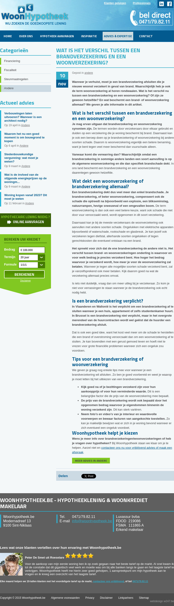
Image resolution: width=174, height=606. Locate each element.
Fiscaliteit (10, 70)
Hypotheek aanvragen (57, 36)
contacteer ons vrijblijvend (108, 581)
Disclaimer (25, 280)
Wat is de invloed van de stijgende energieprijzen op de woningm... (25, 178)
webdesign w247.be (162, 601)
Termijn (9, 257)
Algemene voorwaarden (65, 597)
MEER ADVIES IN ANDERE (91, 460)
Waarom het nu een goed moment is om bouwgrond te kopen (24, 137)
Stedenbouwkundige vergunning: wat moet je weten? (21, 158)
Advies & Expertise (118, 36)
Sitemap (144, 597)
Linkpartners (125, 597)
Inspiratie (89, 36)
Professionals (142, 3)
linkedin (161, 4)
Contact (146, 36)
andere (89, 72)
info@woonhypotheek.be (92, 521)
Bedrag (9, 249)
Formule (10, 264)
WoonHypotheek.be (35, 14)
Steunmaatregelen (16, 79)
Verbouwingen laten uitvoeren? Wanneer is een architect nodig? (23, 117)
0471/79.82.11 (140, 581)
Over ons (26, 36)
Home (8, 36)
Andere (9, 88)
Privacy (89, 597)
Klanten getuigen (115, 3)
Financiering (12, 61)
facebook (169, 4)
